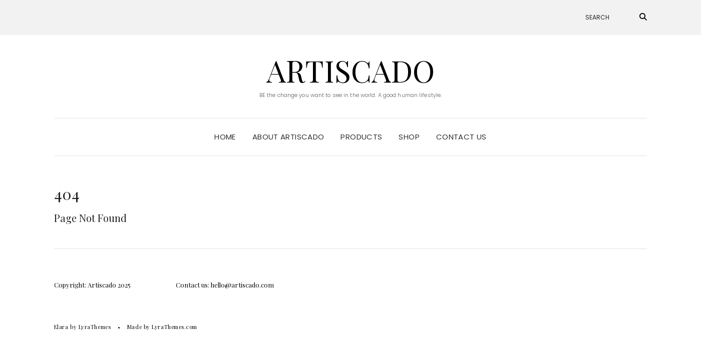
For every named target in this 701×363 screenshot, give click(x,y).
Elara (61, 326)
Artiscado (350, 70)
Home (225, 137)
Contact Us (461, 137)
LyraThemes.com (174, 326)
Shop (409, 137)
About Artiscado (288, 137)
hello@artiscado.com (242, 284)
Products (361, 137)
